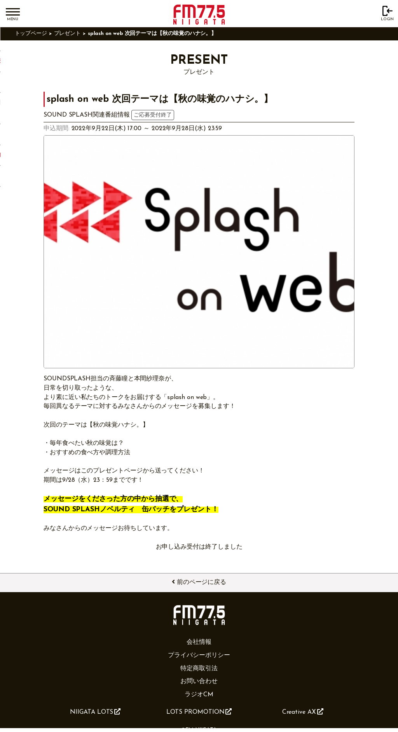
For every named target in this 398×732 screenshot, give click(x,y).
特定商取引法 (199, 669)
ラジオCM (199, 695)
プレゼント (67, 33)
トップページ (31, 33)
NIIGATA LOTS (95, 711)
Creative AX (302, 711)
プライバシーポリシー (199, 655)
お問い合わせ (199, 681)
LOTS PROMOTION (199, 711)
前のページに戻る (199, 582)
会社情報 (199, 642)
